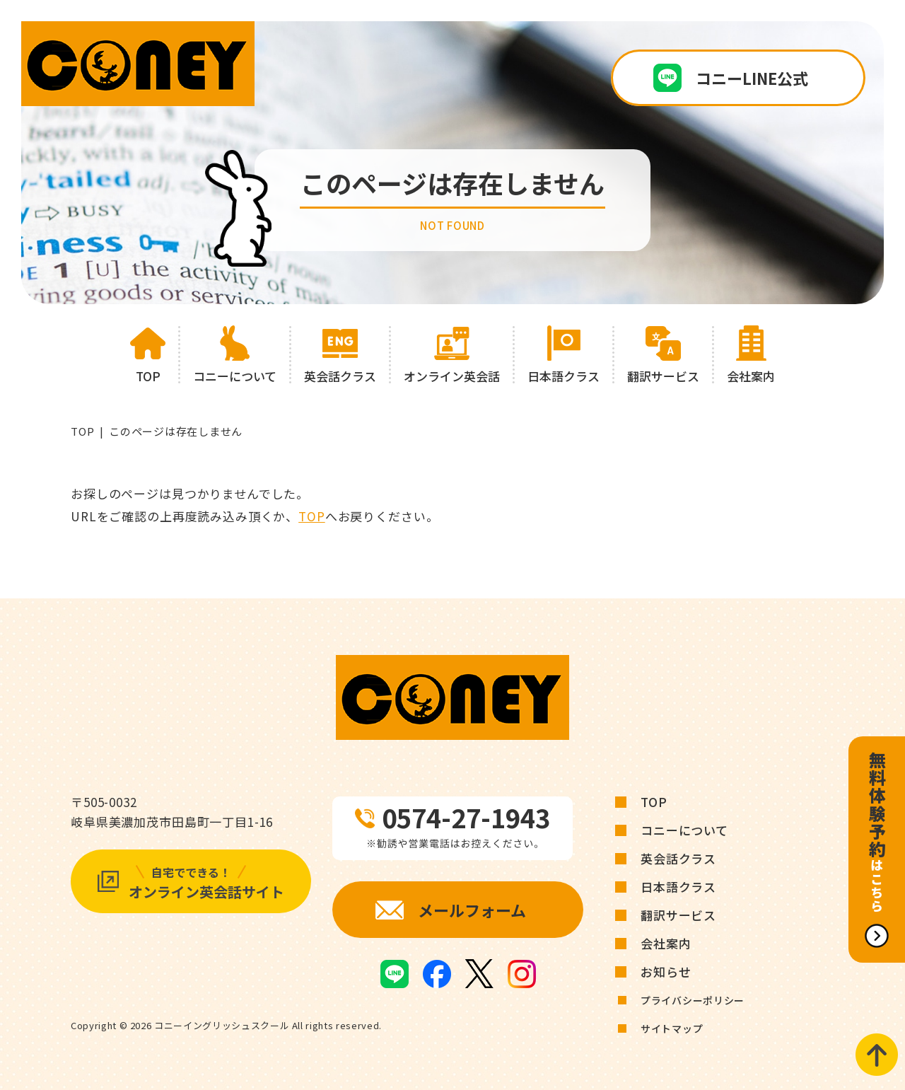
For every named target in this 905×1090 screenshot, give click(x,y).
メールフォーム (472, 909)
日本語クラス (678, 886)
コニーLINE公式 (752, 77)
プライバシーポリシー (693, 1000)
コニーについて (684, 830)
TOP (82, 431)
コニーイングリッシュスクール (221, 1025)
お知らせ (666, 971)
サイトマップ (672, 1028)
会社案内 (666, 943)
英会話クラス (678, 858)
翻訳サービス (678, 915)
